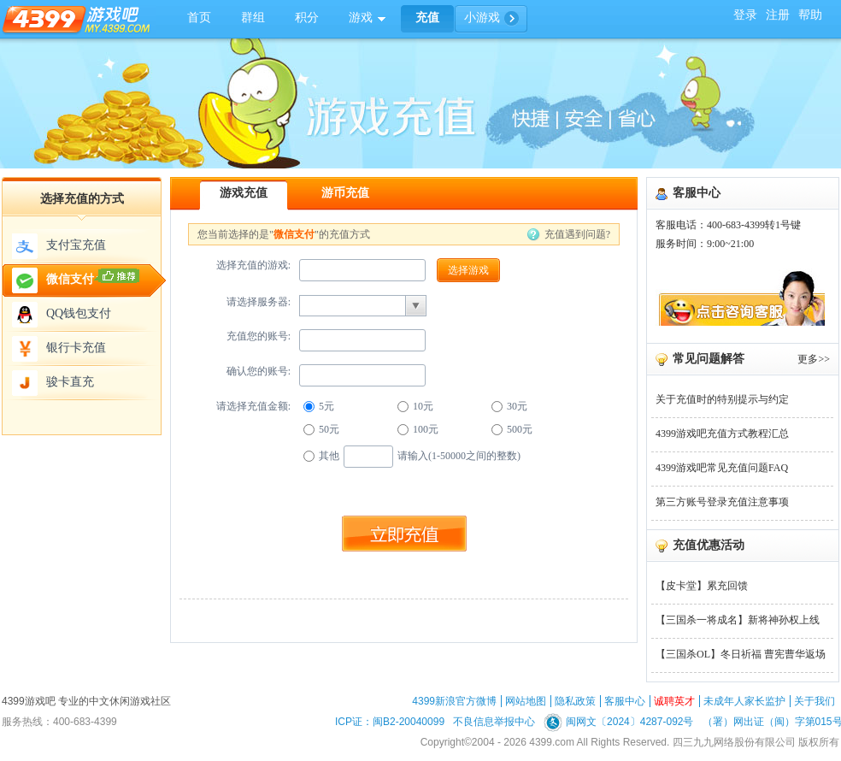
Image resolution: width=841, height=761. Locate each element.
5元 (318, 406)
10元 (415, 406)
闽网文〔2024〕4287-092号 (618, 722)
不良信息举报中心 (494, 722)
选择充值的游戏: (253, 265)
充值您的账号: (258, 336)
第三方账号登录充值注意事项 (722, 502)
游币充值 (345, 192)
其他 (321, 456)
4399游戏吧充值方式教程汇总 (722, 433)
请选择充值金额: (253, 406)
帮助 (810, 15)
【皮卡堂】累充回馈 (702, 586)
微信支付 (75, 280)
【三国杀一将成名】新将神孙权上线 (738, 620)
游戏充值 (244, 192)
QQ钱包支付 (61, 314)
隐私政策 (575, 701)
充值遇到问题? (577, 234)
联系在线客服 (740, 297)
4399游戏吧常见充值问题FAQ (722, 468)
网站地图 (525, 701)
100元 (417, 429)
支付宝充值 (59, 246)
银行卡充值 (59, 349)
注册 (778, 15)
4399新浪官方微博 (454, 701)
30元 (509, 406)
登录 (745, 15)
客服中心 (624, 701)
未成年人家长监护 (744, 701)
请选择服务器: (258, 302)
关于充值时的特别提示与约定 (722, 399)
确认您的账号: (258, 371)
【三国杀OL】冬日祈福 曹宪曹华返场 (741, 654)
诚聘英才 (674, 701)
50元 (321, 429)
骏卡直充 (53, 383)
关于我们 (814, 701)
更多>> (813, 359)
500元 (511, 429)
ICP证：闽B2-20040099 (389, 722)
